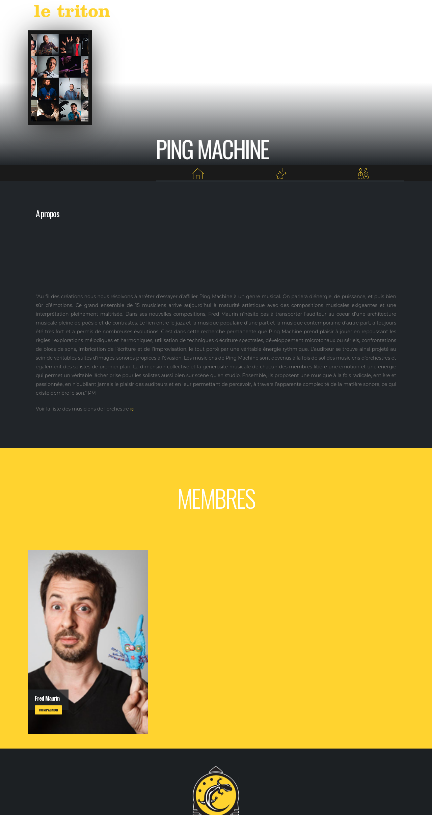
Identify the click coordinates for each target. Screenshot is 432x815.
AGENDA (240, 12)
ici (132, 408)
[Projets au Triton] (281, 173)
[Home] (198, 173)
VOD (292, 12)
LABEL (270, 12)
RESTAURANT (322, 12)
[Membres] (363, 173)
